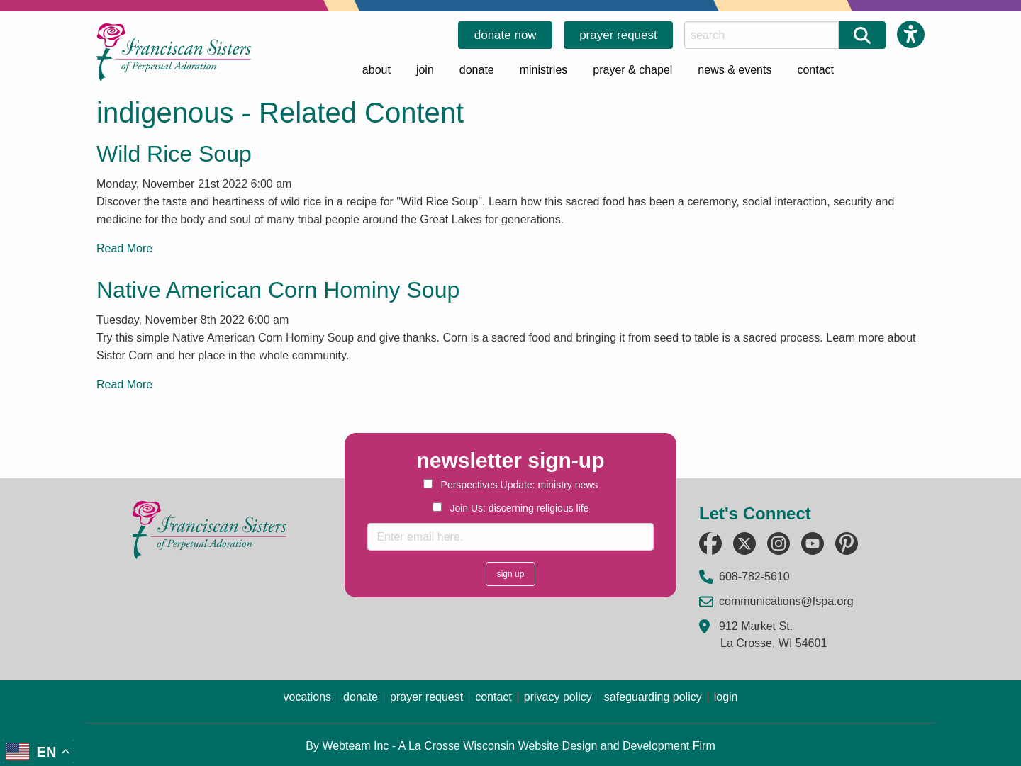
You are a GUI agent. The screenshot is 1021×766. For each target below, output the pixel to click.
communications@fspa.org (786, 601)
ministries (544, 70)
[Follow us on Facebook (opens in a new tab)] (710, 543)
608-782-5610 (754, 576)
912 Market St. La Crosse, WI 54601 (773, 634)
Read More (124, 248)
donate (476, 70)
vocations (307, 697)
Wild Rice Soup (174, 154)
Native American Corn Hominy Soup (277, 290)
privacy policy (558, 697)
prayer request (618, 35)
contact (815, 70)
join (425, 70)
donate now (505, 35)
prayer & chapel (632, 70)
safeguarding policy (653, 697)
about (376, 70)
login (726, 697)
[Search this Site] (761, 35)
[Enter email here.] (510, 537)
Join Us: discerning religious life (511, 508)
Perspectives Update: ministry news (510, 484)
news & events (734, 70)
